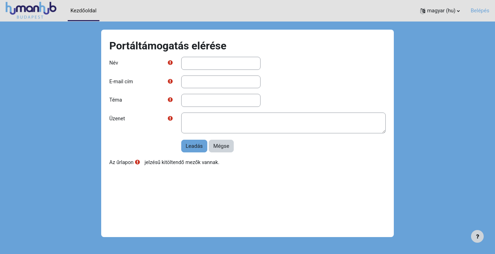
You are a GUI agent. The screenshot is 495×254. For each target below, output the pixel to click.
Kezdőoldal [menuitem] (84, 10)
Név (113, 63)
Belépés (480, 10)
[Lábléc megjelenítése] (477, 236)
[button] (440, 11)
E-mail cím (121, 82)
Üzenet (117, 120)
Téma (116, 101)
